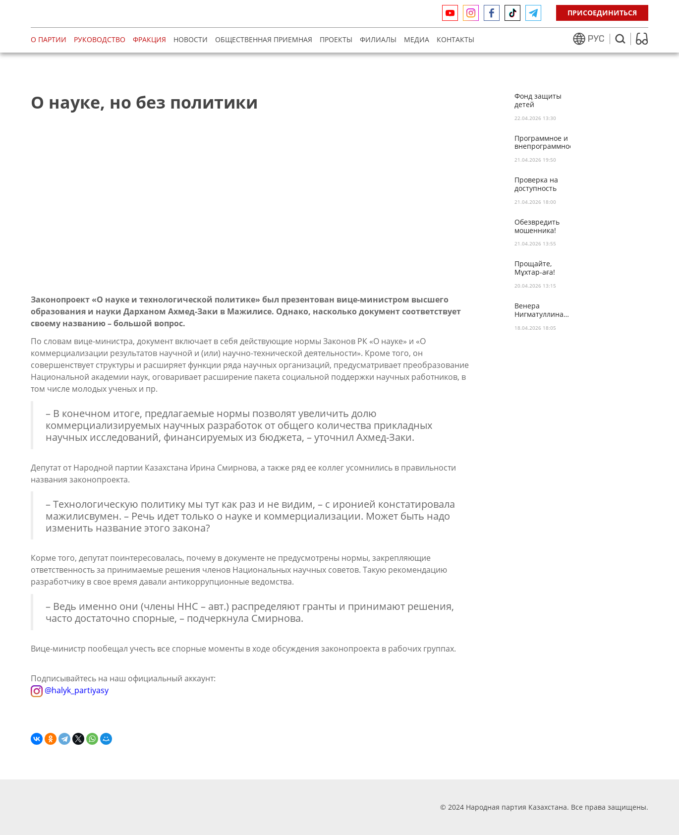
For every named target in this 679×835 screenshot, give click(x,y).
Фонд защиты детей (538, 100)
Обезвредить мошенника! (537, 226)
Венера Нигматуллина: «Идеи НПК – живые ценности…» (540, 310)
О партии (48, 39)
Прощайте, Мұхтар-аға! (534, 268)
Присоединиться (602, 12)
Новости (190, 39)
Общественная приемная (263, 39)
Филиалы (378, 39)
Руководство (99, 39)
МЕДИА (416, 39)
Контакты (455, 39)
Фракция (149, 39)
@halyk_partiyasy (70, 690)
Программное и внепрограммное (542, 142)
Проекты (336, 39)
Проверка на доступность (536, 184)
